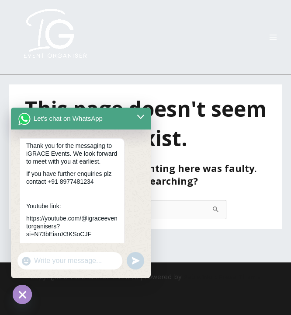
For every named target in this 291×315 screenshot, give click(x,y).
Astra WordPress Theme (222, 277)
